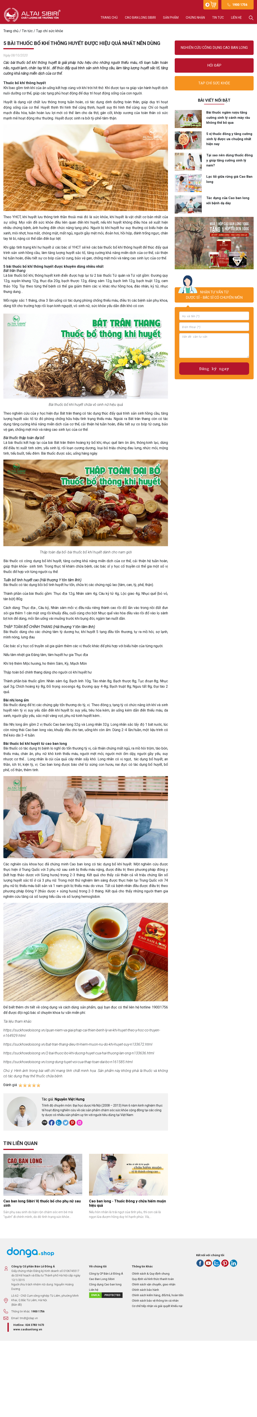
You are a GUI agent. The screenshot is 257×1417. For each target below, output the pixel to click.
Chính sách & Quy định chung (151, 1273)
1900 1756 (239, 5)
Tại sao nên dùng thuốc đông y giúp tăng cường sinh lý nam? (229, 160)
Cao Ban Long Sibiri (102, 1279)
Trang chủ (109, 17)
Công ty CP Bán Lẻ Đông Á (106, 1273)
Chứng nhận (195, 17)
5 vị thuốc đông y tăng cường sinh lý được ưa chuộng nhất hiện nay (229, 139)
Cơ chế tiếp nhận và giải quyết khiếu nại (157, 1306)
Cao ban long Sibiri (140, 17)
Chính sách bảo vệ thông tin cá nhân (155, 1300)
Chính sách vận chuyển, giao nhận (153, 1284)
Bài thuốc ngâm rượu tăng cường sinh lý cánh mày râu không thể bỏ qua (228, 117)
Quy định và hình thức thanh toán (153, 1279)
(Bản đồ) (16, 1304)
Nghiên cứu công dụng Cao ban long (214, 47)
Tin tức (218, 17)
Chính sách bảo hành (145, 1289)
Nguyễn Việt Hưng (70, 1099)
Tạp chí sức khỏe (214, 83)
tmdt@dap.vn (29, 1318)
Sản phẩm (171, 17)
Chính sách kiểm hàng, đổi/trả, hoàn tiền (158, 1295)
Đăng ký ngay (214, 368)
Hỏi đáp (214, 65)
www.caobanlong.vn (27, 1329)
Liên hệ (236, 17)
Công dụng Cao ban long (105, 1284)
